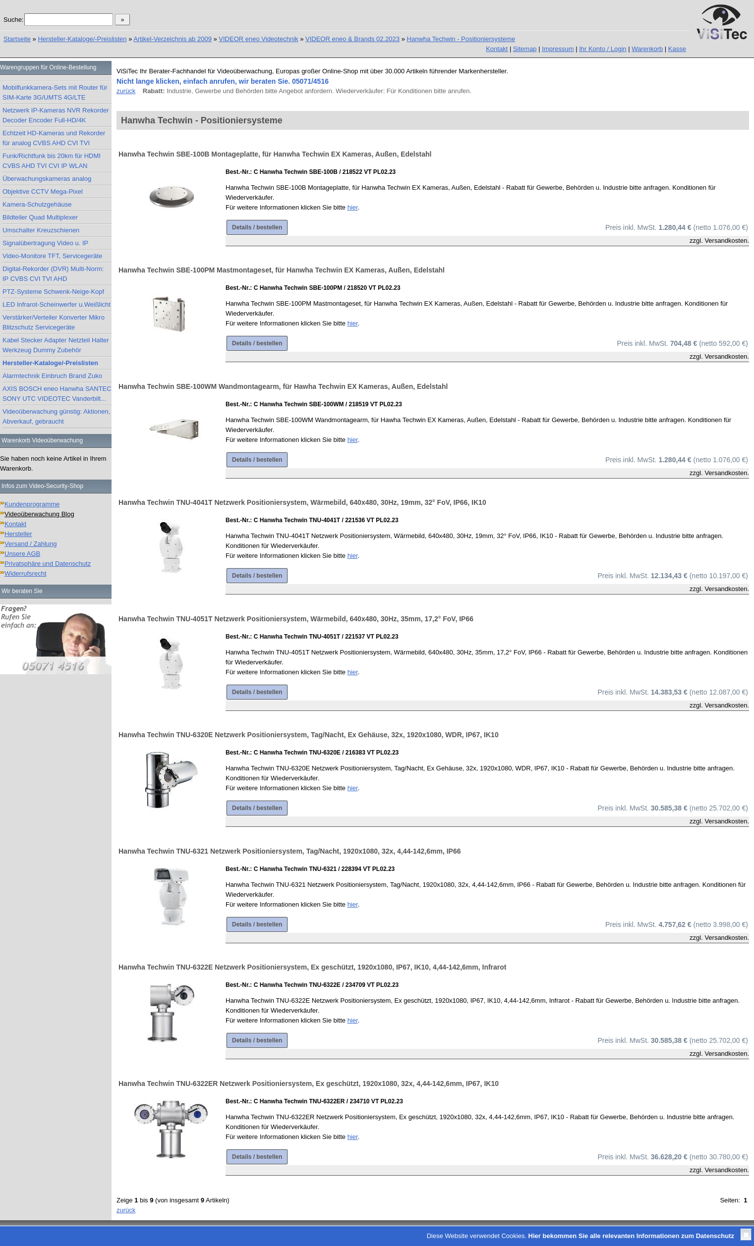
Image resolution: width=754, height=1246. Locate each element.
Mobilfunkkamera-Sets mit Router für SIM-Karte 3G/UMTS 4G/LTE (55, 92)
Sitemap (525, 49)
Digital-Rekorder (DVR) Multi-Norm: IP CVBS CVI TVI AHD (53, 273)
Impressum (558, 49)
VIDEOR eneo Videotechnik (258, 39)
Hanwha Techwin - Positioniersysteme (461, 39)
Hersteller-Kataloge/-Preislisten (82, 39)
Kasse (677, 49)
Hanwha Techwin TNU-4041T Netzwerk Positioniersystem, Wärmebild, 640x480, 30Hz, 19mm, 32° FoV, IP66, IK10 (302, 502)
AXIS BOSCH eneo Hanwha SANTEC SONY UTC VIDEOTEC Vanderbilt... (57, 393)
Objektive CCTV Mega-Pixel (42, 191)
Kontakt (497, 49)
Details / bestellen (257, 227)
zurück (125, 91)
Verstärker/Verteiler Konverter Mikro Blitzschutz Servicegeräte (53, 322)
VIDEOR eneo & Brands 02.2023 (352, 39)
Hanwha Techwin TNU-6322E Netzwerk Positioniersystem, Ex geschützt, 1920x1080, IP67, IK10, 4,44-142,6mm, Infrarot (312, 967)
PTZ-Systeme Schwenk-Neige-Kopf (53, 291)
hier (353, 207)
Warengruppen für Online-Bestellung (48, 67)
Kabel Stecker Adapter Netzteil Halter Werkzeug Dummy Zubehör (55, 345)
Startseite (17, 39)
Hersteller (18, 534)
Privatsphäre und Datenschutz (47, 563)
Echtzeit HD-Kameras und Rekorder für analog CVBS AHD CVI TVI (53, 138)
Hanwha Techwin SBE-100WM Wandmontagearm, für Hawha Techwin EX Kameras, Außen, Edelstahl (283, 386)
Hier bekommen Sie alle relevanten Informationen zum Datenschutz (631, 1236)
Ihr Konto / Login (602, 49)
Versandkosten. (726, 240)
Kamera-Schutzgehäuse (36, 204)
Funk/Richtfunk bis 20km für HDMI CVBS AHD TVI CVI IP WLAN (51, 160)
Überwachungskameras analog (46, 178)
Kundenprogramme (31, 504)
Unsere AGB (22, 553)
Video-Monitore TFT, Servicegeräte (52, 256)
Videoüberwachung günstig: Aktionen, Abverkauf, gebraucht (56, 416)
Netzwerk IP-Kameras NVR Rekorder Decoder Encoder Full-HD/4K (55, 115)
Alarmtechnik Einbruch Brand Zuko (52, 375)
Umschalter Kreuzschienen (40, 230)
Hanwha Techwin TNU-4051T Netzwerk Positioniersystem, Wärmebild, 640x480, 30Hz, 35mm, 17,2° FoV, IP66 (295, 619)
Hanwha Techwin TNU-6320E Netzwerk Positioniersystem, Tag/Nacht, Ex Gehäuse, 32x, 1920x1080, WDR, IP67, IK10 (308, 735)
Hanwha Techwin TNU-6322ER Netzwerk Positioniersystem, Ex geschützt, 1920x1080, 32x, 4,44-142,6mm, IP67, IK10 (308, 1083)
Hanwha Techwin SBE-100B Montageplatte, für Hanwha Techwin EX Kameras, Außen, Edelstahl (274, 154)
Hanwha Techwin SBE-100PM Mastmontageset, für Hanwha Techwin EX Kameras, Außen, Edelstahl (281, 270)
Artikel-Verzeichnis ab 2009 (172, 39)
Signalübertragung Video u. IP (45, 243)
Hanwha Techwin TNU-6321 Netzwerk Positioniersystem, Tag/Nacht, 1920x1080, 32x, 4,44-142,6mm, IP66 (289, 851)
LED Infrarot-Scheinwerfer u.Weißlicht (56, 304)
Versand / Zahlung (30, 543)
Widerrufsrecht (25, 573)
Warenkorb (647, 49)
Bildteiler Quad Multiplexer (40, 217)
